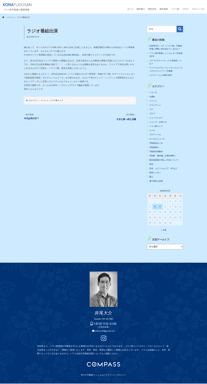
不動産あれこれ (156, 143)
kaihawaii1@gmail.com (105, 331)
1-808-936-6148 (105, 324)
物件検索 (164, 9)
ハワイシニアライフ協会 (71, 85)
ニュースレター (156, 118)
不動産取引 (154, 148)
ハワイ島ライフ (56, 101)
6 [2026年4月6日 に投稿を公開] (155, 207)
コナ (151, 110)
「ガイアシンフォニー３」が (54, 78)
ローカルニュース (157, 139)
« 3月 (163, 230)
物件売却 (152, 9)
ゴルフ (152, 114)
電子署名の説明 (156, 181)
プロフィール (198, 9)
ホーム (130, 9)
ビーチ (152, 131)
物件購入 (141, 9)
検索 (179, 29)
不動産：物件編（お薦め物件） (162, 156)
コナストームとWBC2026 (160, 75)
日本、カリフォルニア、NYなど (163, 169)
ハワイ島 (175, 9)
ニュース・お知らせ (158, 122)
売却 (151, 164)
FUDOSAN (19, 5)
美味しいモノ (155, 173)
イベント (45, 101)
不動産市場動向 (156, 152)
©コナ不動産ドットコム (92, 375)
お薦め (152, 97)
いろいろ (153, 93)
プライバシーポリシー (115, 375)
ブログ (185, 9)
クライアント (155, 105)
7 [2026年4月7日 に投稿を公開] (160, 207)
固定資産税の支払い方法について (163, 160)
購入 (151, 177)
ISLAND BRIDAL (72, 55)
